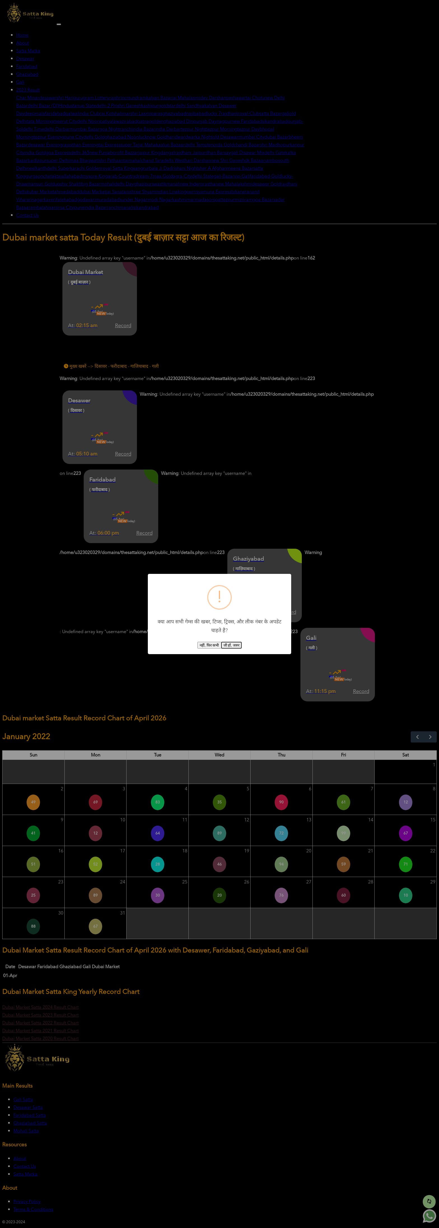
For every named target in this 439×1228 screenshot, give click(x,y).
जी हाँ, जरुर (231, 645)
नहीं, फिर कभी (209, 645)
